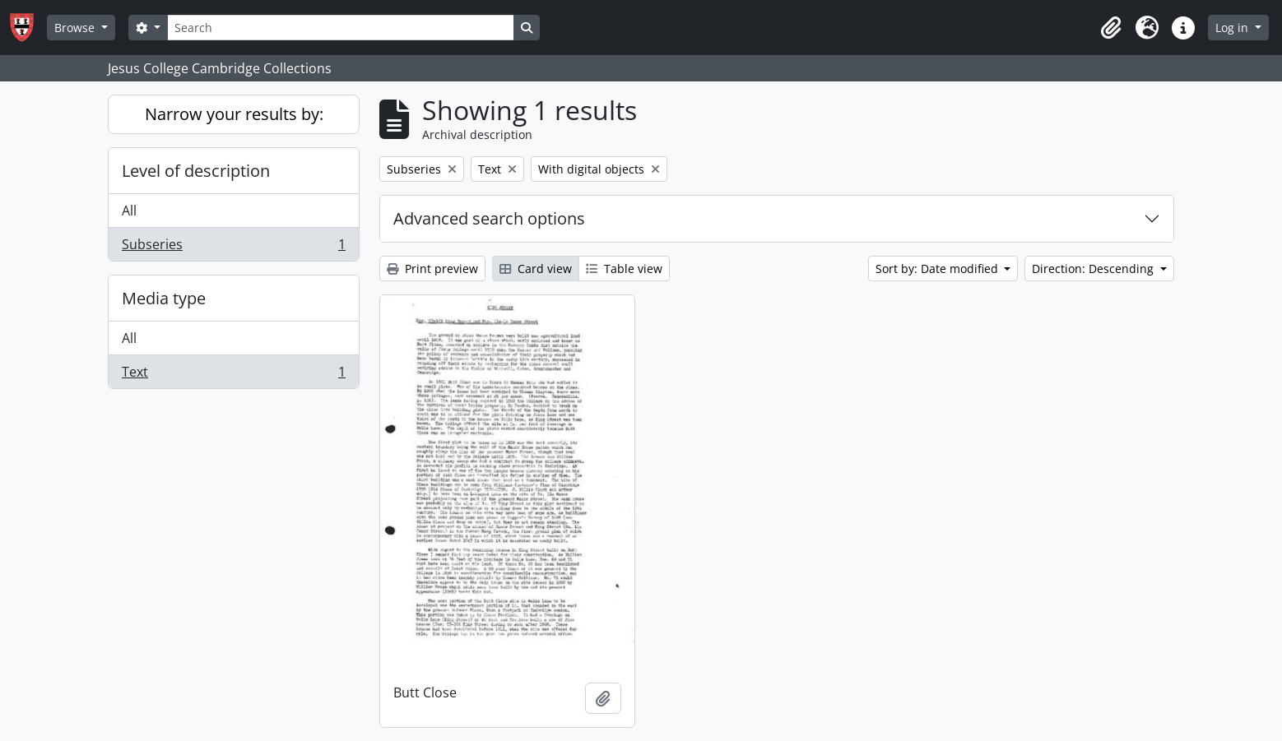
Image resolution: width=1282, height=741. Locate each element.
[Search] (340, 27)
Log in (1233, 27)
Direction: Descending (1094, 268)
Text (233, 375)
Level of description (196, 171)
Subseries (233, 247)
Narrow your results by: (234, 114)
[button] (1111, 28)
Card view (535, 268)
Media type (164, 298)
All (129, 210)
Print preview (432, 268)
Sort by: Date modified (938, 268)
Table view (624, 268)
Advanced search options (489, 218)
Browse (76, 27)
